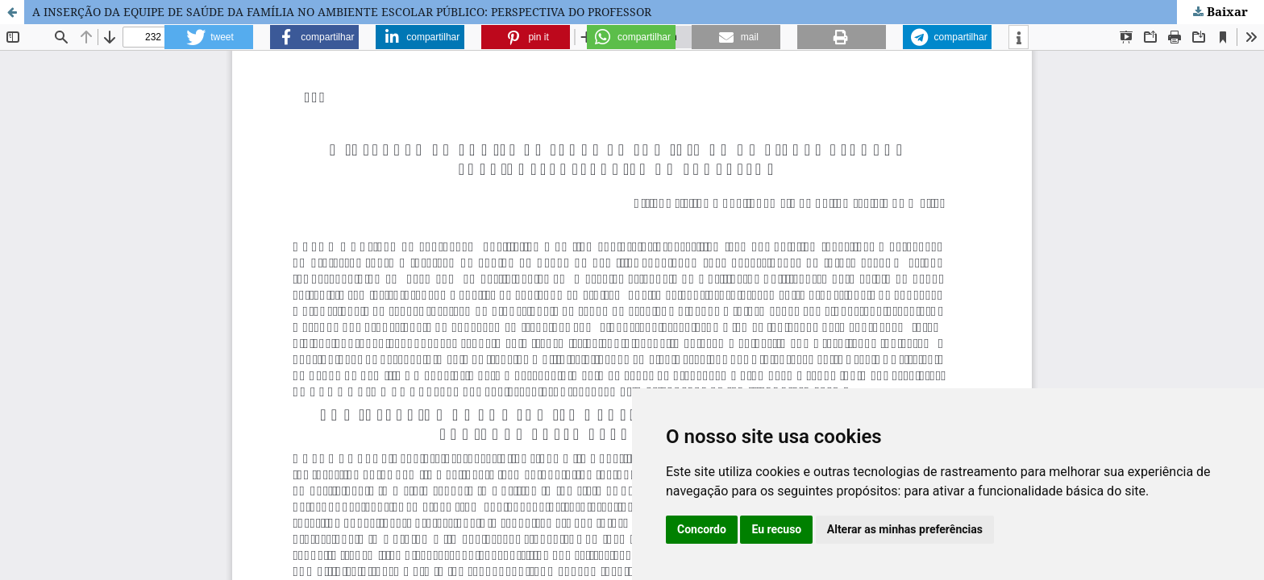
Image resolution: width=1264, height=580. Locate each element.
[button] (208, 37)
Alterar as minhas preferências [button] (905, 529)
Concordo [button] (701, 529)
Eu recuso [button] (776, 529)
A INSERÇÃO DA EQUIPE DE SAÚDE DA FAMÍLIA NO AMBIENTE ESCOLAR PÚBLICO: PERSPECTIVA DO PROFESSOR (341, 11)
